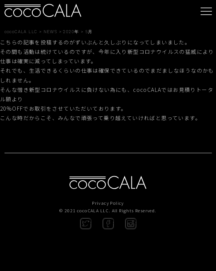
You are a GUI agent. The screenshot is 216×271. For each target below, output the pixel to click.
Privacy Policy (108, 203)
